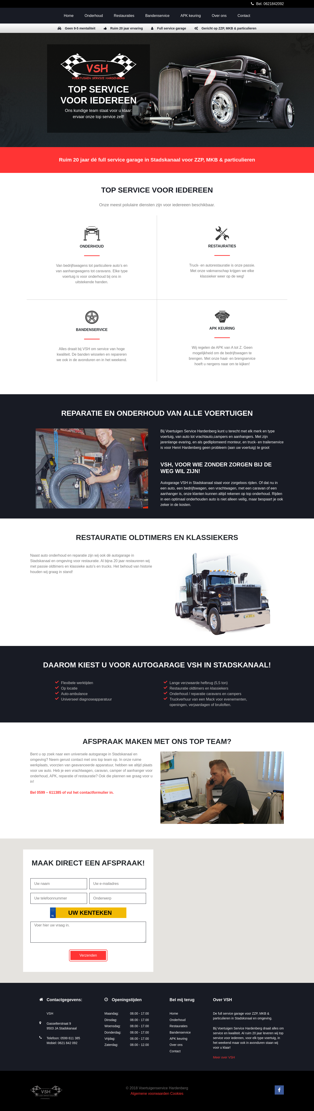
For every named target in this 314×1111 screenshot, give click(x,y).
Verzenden (88, 955)
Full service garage (168, 28)
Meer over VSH (224, 1057)
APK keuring (191, 16)
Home (69, 16)
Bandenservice (157, 16)
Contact (244, 16)
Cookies (177, 1093)
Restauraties (124, 16)
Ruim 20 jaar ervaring (123, 28)
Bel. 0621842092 (270, 4)
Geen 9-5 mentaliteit (76, 28)
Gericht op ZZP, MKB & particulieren (225, 28)
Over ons (219, 16)
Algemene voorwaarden (149, 1093)
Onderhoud (94, 16)
